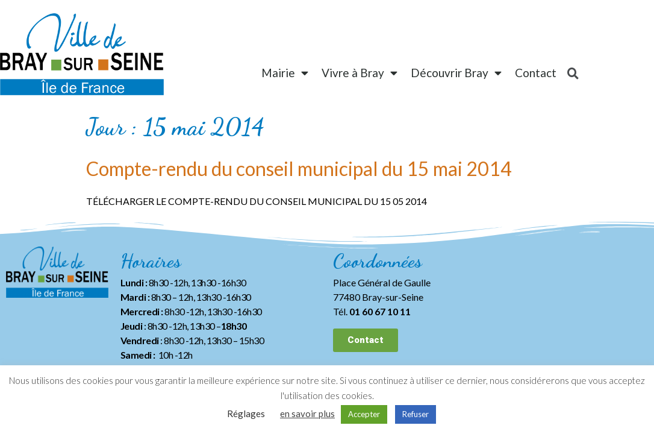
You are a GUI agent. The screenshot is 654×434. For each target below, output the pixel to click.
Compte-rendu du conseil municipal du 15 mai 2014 (299, 168)
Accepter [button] (364, 414)
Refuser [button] (415, 414)
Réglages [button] (246, 413)
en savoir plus (307, 413)
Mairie (284, 72)
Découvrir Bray (456, 72)
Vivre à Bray (359, 72)
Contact (535, 73)
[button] (365, 340)
